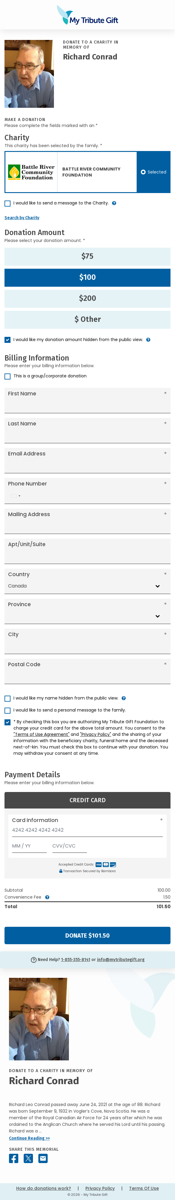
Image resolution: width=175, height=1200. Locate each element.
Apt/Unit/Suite (27, 544)
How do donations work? (43, 1188)
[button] (114, 205)
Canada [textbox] (17, 585)
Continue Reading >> (29, 1138)
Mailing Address (29, 514)
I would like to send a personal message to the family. (69, 710)
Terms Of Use (144, 1188)
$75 (87, 256)
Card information (35, 820)
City (13, 634)
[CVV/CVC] (69, 844)
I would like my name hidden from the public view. (65, 698)
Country (19, 574)
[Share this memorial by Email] (43, 1158)
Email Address (27, 453)
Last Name (22, 423)
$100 (87, 277)
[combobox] (15, 496)
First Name (22, 393)
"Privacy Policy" (95, 734)
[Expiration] (29, 844)
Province (19, 604)
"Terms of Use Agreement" (41, 734)
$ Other (88, 319)
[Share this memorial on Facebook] (13, 1158)
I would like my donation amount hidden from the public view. (78, 340)
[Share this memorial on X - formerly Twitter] (28, 1158)
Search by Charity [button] (21, 217)
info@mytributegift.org (120, 959)
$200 (87, 298)
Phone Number (27, 483)
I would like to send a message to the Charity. (61, 203)
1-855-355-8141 (75, 959)
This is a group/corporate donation (50, 376)
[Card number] (87, 832)
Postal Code (24, 664)
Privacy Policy (100, 1188)
